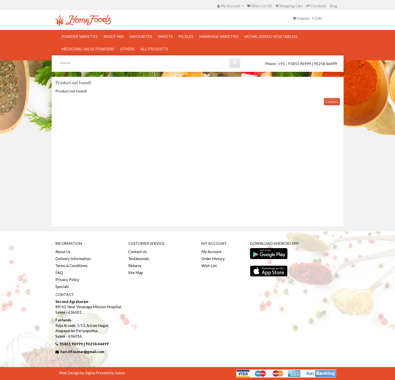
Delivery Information (73, 258)
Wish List (209, 265)
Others (127, 49)
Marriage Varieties (218, 36)
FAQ (59, 272)
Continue (332, 101)
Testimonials (138, 258)
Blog (333, 5)
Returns (134, 265)
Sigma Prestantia (99, 373)
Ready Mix (114, 36)
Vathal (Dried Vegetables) (270, 36)
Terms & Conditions (71, 265)
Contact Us (137, 251)
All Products (154, 49)
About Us (63, 251)
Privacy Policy (67, 279)
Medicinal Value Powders (87, 49)
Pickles (185, 36)
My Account (211, 251)
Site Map (135, 272)
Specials (62, 286)
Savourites (141, 36)
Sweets (165, 36)
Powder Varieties (79, 36)
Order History (213, 258)
